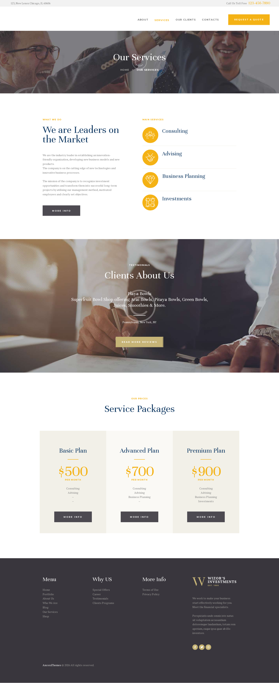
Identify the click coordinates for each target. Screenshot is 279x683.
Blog (45, 607)
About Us (48, 598)
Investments (176, 198)
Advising (172, 153)
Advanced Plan (139, 450)
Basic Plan (73, 450)
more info (73, 517)
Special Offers (101, 590)
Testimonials (100, 598)
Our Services (50, 612)
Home (124, 69)
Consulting (175, 131)
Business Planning (183, 176)
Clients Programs (103, 603)
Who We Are (50, 603)
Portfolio (48, 594)
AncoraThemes (52, 665)
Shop (46, 616)
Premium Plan (206, 450)
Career (97, 594)
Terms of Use (150, 590)
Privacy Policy (150, 594)
